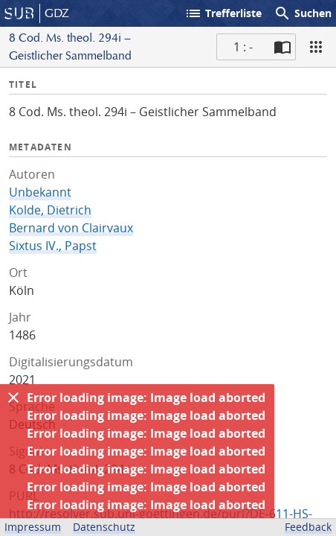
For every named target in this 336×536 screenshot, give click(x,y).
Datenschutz (104, 527)
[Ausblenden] (13, 397)
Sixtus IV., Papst (53, 245)
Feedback (308, 527)
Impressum (32, 527)
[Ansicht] (316, 47)
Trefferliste (223, 13)
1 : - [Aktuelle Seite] (243, 47)
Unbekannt (40, 192)
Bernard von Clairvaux (71, 228)
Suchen (303, 13)
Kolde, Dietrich (50, 210)
